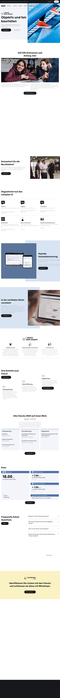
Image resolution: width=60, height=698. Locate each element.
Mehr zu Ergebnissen (48, 388)
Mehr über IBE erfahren (30, 93)
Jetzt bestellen (6, 377)
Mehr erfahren (6, 173)
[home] (3, 6)
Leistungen (15, 5)
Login (56, 1)
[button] (9, 5)
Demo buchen (43, 268)
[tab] (26, 419)
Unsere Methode (6, 315)
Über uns (25, 5)
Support (50, 1)
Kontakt (56, 5)
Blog (30, 5)
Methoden (20, 5)
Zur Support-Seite (30, 453)
